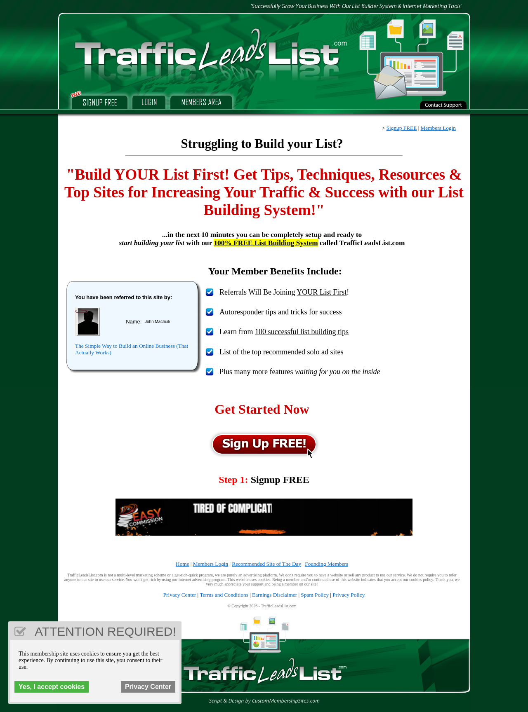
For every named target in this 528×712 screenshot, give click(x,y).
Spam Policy (315, 595)
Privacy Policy (348, 595)
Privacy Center (179, 595)
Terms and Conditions (224, 595)
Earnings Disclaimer (274, 595)
